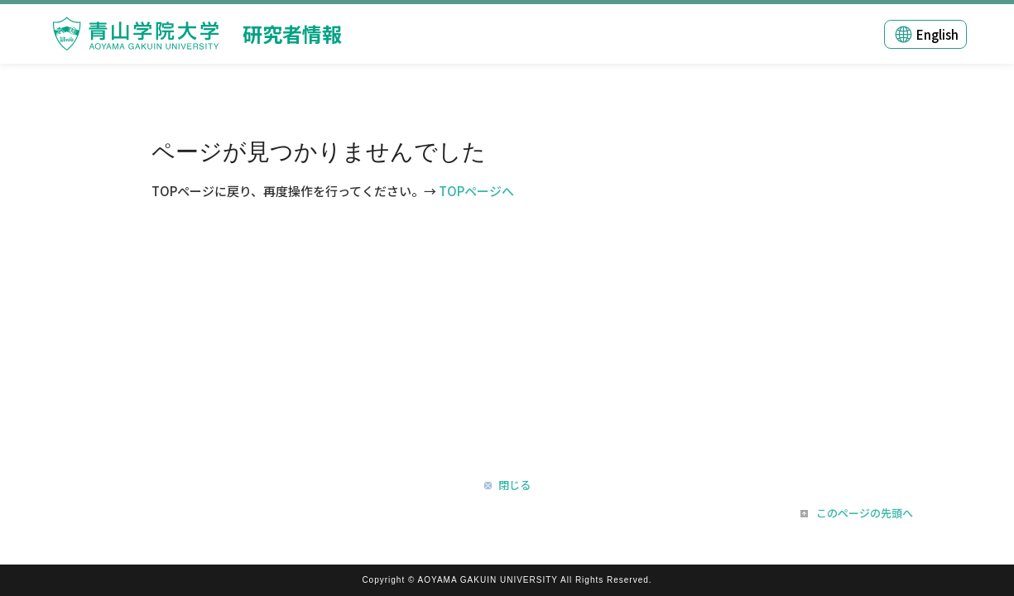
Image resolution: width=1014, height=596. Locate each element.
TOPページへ (476, 190)
